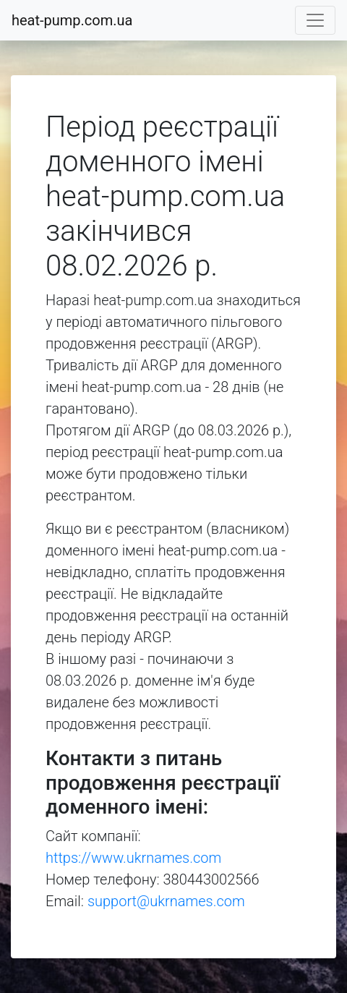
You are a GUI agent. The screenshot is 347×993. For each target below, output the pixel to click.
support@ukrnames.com (166, 901)
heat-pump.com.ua (72, 20)
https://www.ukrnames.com (133, 857)
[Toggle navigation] (315, 20)
